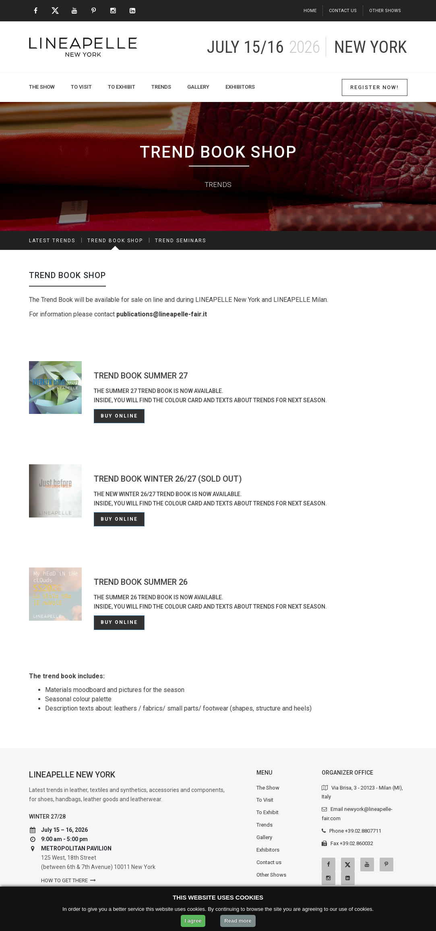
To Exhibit (121, 87)
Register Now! (374, 87)
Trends (161, 87)
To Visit (81, 87)
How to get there (64, 880)
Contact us (343, 10)
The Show (42, 87)
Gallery (198, 87)
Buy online (119, 416)
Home (310, 10)
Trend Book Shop (115, 240)
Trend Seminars (180, 240)
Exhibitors (240, 87)
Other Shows (385, 10)
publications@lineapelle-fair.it (161, 314)
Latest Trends (52, 240)
